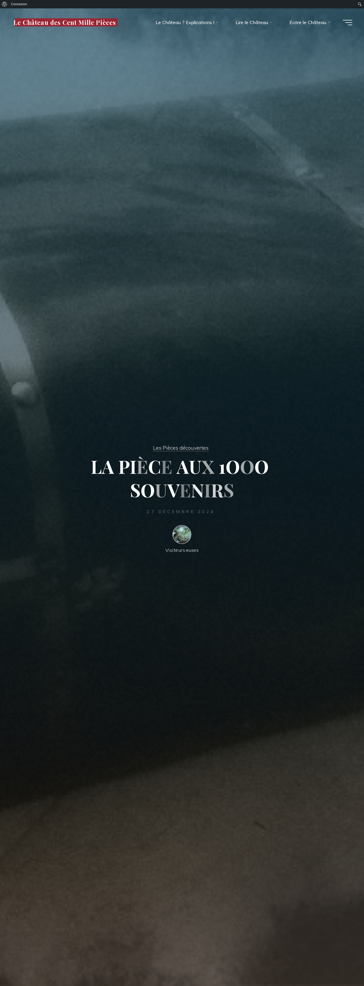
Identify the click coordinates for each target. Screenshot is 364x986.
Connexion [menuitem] (19, 4)
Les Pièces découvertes (181, 447)
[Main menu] (347, 22)
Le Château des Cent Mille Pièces (64, 22)
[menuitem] (4, 4)
